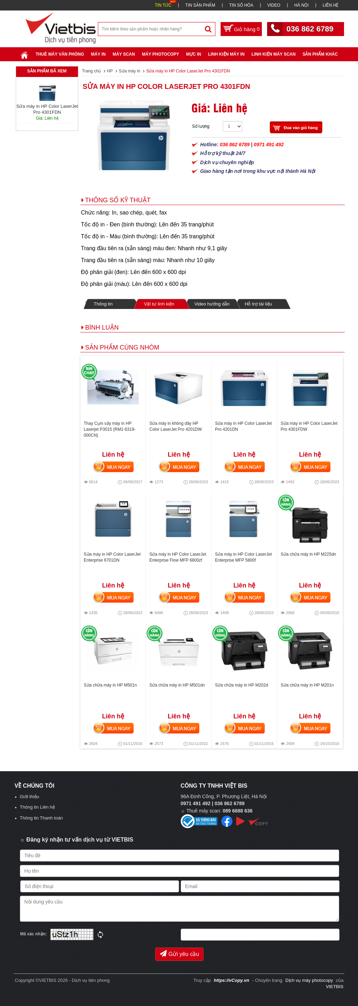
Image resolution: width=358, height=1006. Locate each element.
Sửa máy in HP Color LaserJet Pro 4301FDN (166, 86)
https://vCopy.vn (231, 980)
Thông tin (103, 304)
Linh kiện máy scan (273, 54)
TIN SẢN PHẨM (200, 5)
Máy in (98, 54)
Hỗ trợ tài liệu (258, 304)
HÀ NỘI (301, 5)
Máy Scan (124, 54)
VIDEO (273, 5)
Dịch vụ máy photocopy (309, 980)
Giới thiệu (29, 796)
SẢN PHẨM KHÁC (320, 54)
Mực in (193, 54)
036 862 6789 (310, 28)
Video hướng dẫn (211, 304)
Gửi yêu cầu (179, 953)
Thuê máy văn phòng (60, 54)
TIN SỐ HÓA (241, 5)
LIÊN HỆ (331, 5)
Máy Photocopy (160, 54)
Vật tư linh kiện (159, 303)
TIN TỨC (163, 5)
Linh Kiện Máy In (226, 54)
